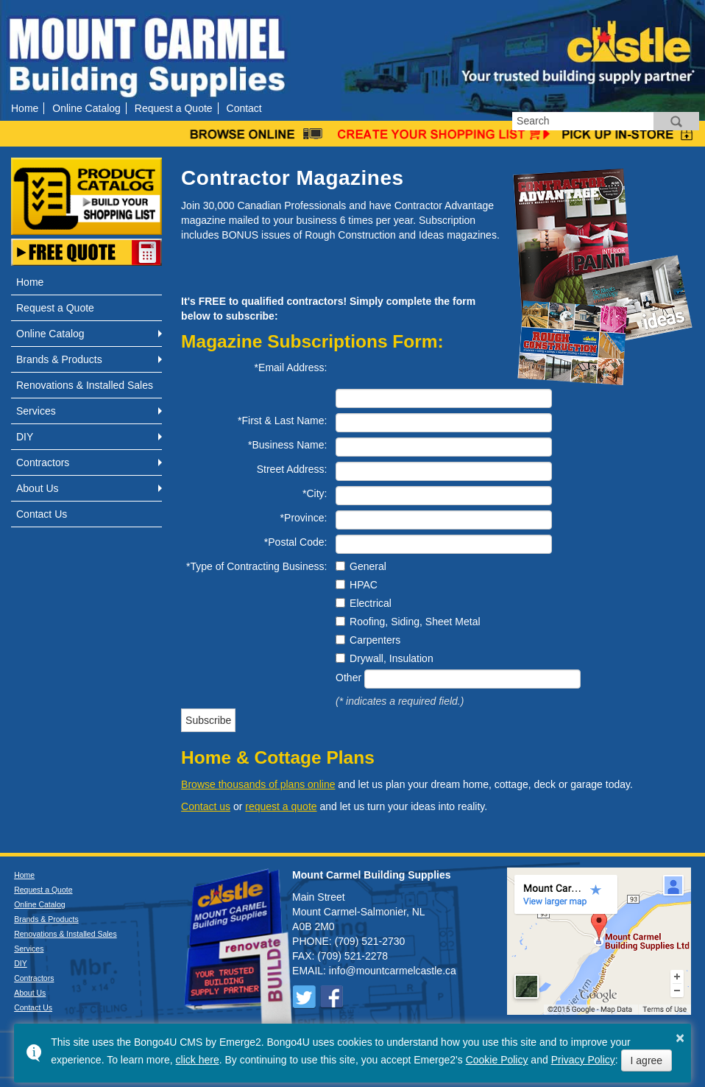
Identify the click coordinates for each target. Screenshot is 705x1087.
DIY (24, 437)
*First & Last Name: (282, 420)
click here (197, 1060)
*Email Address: (291, 367)
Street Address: (292, 469)
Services (36, 411)
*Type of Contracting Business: (256, 566)
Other (348, 677)
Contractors (42, 462)
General (368, 566)
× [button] (680, 1037)
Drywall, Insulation (391, 658)
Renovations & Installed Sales (84, 385)
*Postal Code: (295, 542)
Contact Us (41, 514)
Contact (244, 108)
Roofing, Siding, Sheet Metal (415, 621)
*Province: (303, 518)
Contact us (205, 806)
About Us (37, 488)
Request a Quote (174, 108)
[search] (582, 121)
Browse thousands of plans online (258, 784)
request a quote (280, 806)
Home (24, 108)
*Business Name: (287, 445)
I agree (647, 1060)
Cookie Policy (497, 1060)
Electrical (371, 603)
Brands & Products (59, 359)
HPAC (364, 585)
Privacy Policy (583, 1060)
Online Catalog (86, 108)
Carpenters (375, 640)
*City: (314, 493)
